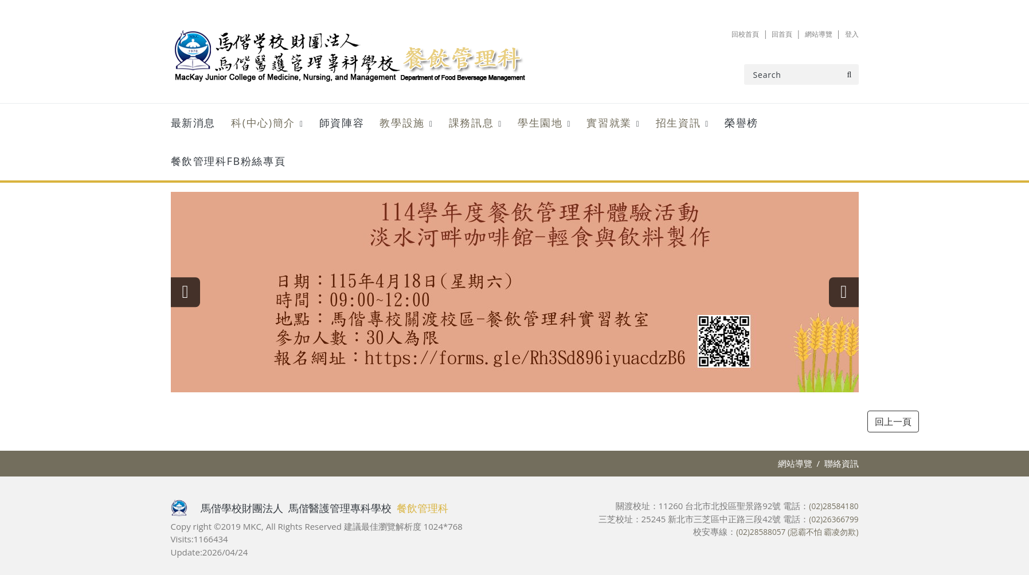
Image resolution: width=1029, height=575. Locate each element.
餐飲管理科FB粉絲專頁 (228, 161)
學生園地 (540, 122)
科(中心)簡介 (263, 122)
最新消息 (193, 122)
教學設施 (401, 122)
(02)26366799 (831, 519)
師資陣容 (341, 122)
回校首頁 (733, 33)
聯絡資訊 (841, 463)
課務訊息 (471, 122)
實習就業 (608, 122)
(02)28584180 (831, 505)
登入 (851, 33)
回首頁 (773, 33)
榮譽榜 (741, 122)
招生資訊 (678, 122)
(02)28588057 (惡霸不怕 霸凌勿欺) (792, 531)
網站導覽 (814, 33)
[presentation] (194, 292)
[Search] (801, 74)
